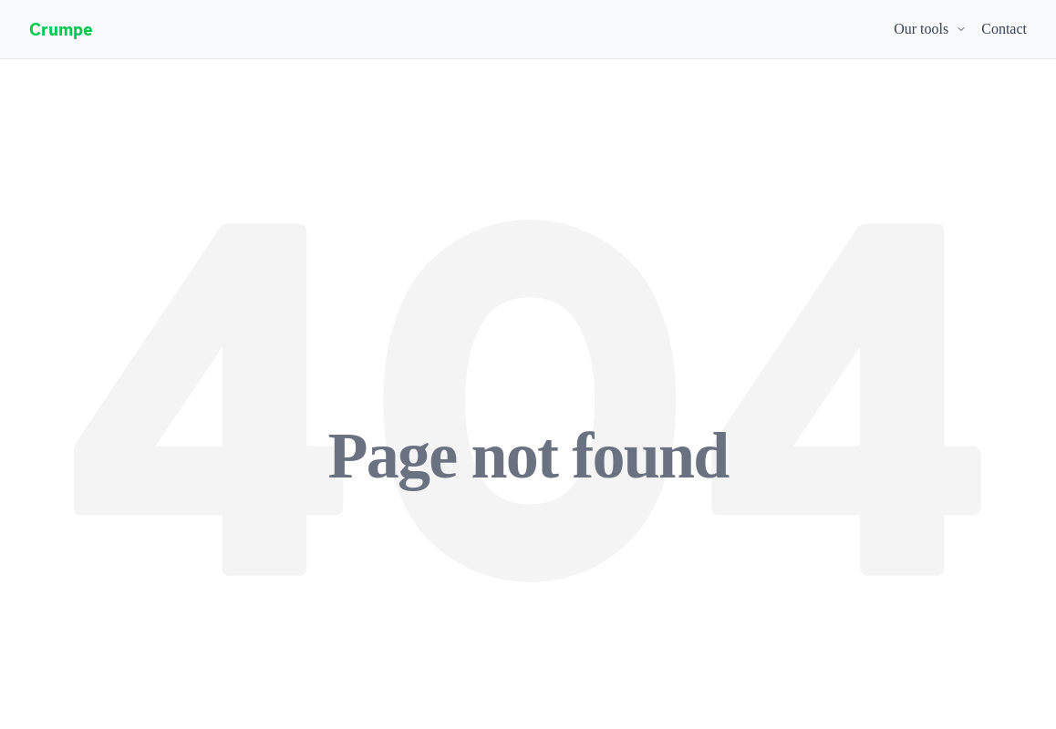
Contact (1004, 28)
